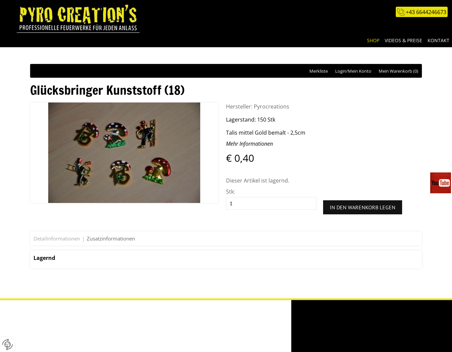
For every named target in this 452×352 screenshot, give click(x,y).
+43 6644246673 (426, 12)
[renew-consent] (7, 344)
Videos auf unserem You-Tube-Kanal (441, 182)
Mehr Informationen (249, 143)
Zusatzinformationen (111, 238)
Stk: (230, 191)
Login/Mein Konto (353, 71)
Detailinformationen (56, 238)
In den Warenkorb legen (362, 207)
